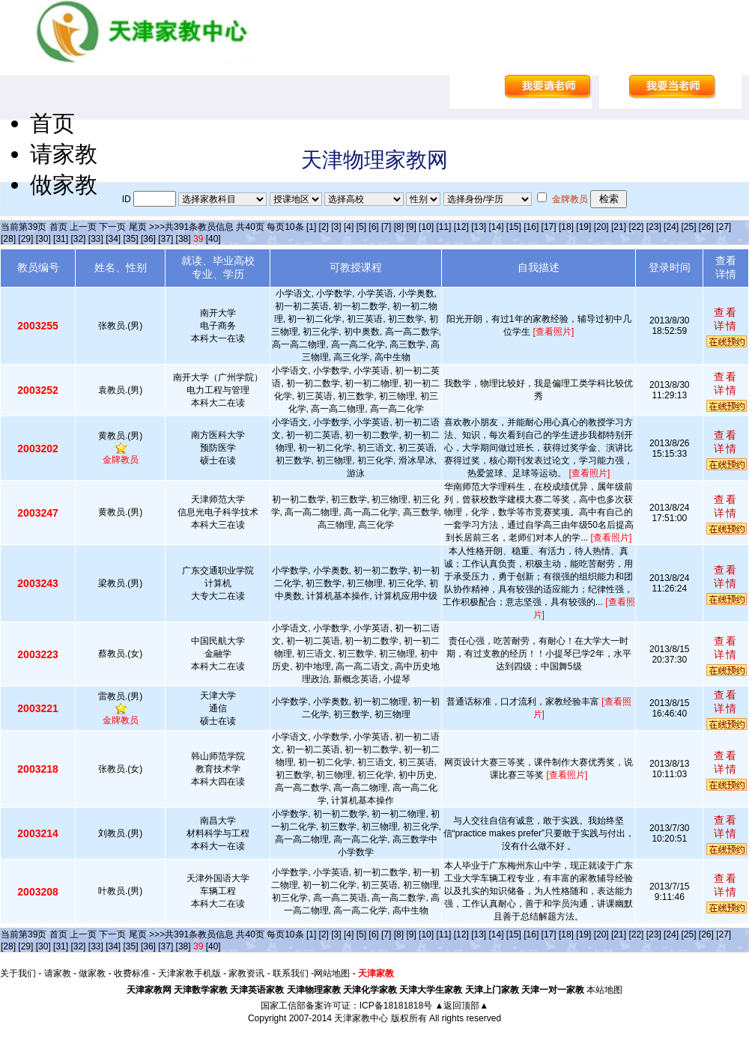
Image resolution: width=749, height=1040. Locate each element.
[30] (43, 239)
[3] (336, 227)
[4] (349, 227)
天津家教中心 (361, 1018)
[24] (671, 227)
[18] (566, 227)
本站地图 (604, 990)
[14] (496, 227)
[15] (513, 227)
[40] (213, 239)
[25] (688, 227)
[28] (8, 239)
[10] (426, 227)
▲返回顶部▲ (461, 1005)
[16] (531, 227)
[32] (77, 239)
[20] (601, 227)
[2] (324, 227)
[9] (411, 227)
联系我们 (291, 973)
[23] (653, 227)
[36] (148, 239)
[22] (635, 227)
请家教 (63, 154)
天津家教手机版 (189, 973)
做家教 (63, 184)
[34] (113, 239)
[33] (95, 239)
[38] (183, 239)
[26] (706, 227)
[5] (361, 227)
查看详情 (726, 319)
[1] (311, 227)
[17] (549, 227)
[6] (373, 227)
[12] (461, 227)
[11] (443, 227)
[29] (25, 239)
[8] (399, 227)
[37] (165, 239)
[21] (618, 227)
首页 (52, 123)
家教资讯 (246, 973)
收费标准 (132, 973)
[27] (723, 227)
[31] (60, 239)
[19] (583, 227)
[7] (386, 227)
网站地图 (332, 973)
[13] (478, 227)
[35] (131, 239)
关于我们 (18, 973)
